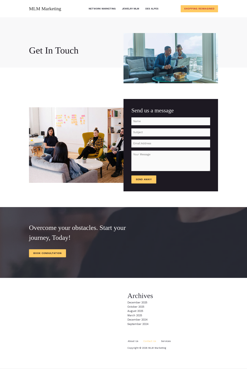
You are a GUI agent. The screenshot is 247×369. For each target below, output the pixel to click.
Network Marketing (102, 8)
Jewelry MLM (130, 8)
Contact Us (150, 342)
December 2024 (137, 320)
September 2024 (138, 325)
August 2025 (135, 312)
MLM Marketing (45, 8)
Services (167, 342)
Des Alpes (151, 8)
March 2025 (135, 316)
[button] (199, 8)
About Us (132, 342)
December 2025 (137, 303)
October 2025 (136, 308)
